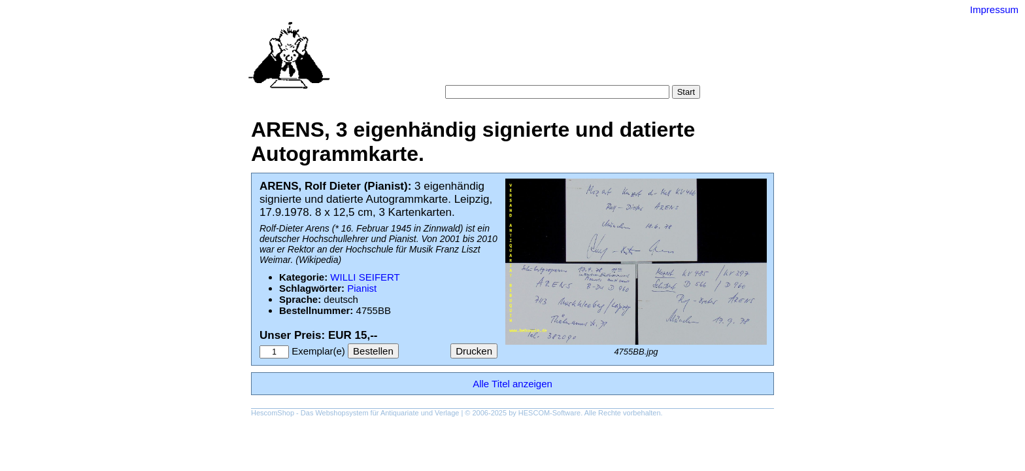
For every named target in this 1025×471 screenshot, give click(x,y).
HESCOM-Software (549, 413)
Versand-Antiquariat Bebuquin (558, 29)
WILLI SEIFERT (364, 277)
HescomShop (272, 413)
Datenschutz (572, 71)
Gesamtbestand (661, 58)
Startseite (441, 58)
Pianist (362, 288)
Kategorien (530, 58)
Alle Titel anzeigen (512, 383)
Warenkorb (484, 71)
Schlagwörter (590, 58)
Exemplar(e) (318, 351)
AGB (526, 71)
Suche (484, 58)
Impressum (994, 9)
